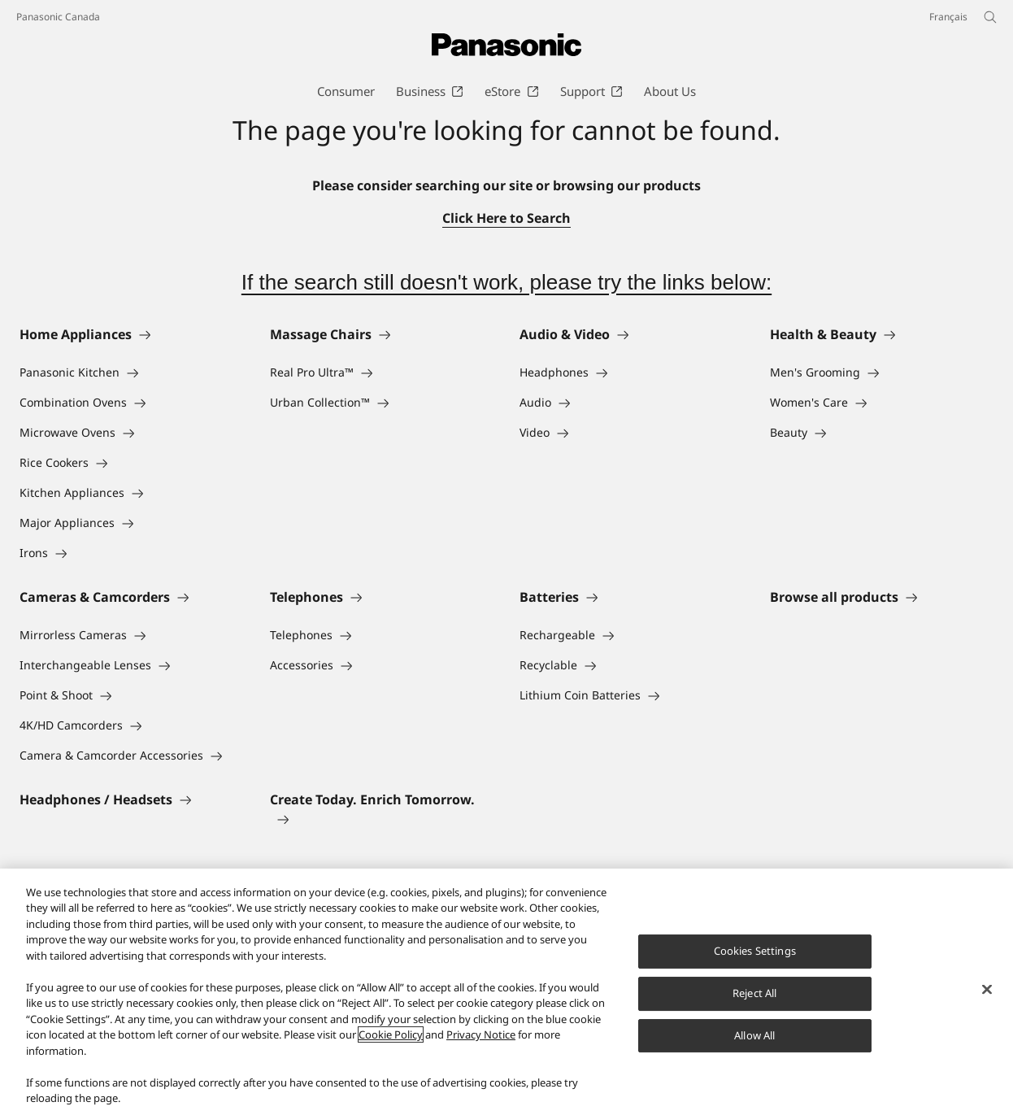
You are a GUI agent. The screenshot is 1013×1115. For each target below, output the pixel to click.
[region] (506, 992)
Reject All (754, 993)
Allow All (754, 1035)
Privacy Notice (480, 1034)
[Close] (987, 990)
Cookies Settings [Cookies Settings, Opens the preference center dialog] (755, 950)
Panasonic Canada (58, 17)
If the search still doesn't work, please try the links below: (506, 282)
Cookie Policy (391, 1034)
